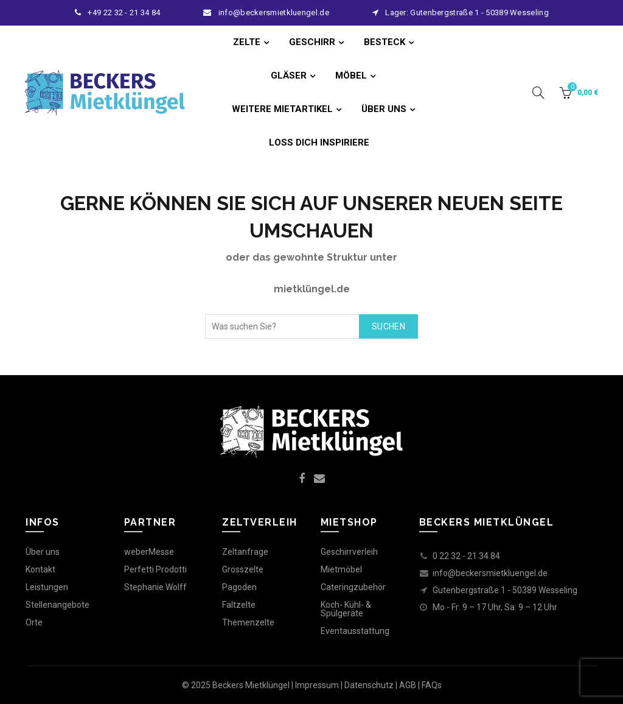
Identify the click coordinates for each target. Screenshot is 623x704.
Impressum (317, 685)
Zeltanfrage (245, 552)
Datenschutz (369, 685)
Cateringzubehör (353, 587)
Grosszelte (242, 569)
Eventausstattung (355, 631)
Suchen (388, 326)
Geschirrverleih (349, 552)
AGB (407, 685)
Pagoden (239, 587)
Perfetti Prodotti (155, 569)
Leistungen (47, 587)
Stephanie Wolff (155, 587)
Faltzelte (239, 605)
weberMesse (149, 552)
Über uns (43, 552)
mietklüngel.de (312, 289)
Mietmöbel (341, 569)
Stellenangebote (57, 605)
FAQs (432, 685)
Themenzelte (248, 622)
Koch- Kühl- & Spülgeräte (346, 609)
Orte (34, 622)
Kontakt (40, 569)
